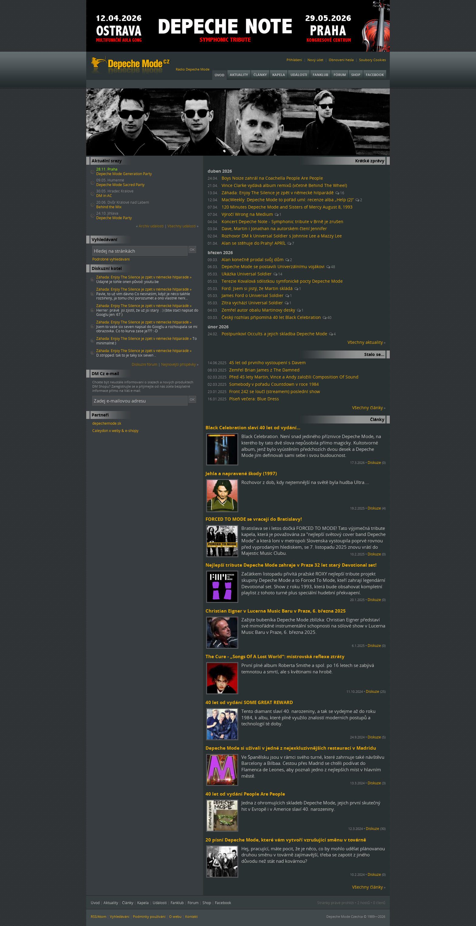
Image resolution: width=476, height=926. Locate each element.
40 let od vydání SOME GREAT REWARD (249, 702)
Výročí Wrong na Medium (247, 214)
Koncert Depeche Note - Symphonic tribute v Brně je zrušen (282, 221)
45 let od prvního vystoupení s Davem (267, 362)
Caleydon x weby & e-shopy (115, 430)
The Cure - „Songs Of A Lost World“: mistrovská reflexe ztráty (275, 656)
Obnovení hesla (341, 59)
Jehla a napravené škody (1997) (241, 473)
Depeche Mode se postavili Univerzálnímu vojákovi (273, 266)
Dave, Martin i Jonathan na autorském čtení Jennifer (274, 228)
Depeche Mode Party (114, 217)
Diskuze (374, 462)
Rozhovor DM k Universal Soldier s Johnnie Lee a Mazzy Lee (282, 236)
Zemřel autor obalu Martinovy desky (258, 310)
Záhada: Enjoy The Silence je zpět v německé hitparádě (278, 192)
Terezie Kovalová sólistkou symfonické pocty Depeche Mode (282, 281)
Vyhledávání (119, 916)
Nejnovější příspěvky (178, 364)
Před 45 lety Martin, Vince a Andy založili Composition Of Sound (294, 377)
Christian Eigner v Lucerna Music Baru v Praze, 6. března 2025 (276, 611)
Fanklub (320, 74)
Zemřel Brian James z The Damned (264, 370)
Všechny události (182, 226)
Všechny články (367, 407)
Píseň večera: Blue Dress (254, 399)
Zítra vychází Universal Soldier (252, 303)
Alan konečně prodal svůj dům (253, 259)
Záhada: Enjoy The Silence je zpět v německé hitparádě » (144, 277)
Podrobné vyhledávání (111, 259)
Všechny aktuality (365, 342)
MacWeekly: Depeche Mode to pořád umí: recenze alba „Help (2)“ (288, 199)
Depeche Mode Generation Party (124, 173)
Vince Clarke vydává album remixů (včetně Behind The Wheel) (284, 185)
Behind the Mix (108, 206)
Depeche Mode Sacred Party (120, 184)
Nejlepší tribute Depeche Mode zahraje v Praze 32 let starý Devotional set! (291, 565)
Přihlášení (294, 59)
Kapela (278, 74)
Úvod (219, 75)
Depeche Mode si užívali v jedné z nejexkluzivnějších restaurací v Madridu (291, 748)
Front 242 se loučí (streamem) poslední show (274, 391)
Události (299, 74)
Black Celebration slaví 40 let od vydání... (253, 427)
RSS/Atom (98, 916)
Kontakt (191, 916)
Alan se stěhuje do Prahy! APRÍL (254, 243)
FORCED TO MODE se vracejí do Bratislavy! (254, 519)
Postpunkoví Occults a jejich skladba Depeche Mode (274, 334)
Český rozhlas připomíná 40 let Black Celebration (271, 317)
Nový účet (315, 59)
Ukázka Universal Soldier (247, 274)
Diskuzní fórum (144, 364)
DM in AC (104, 195)
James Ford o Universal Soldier (253, 295)
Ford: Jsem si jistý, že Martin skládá (257, 288)
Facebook (375, 74)
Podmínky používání (149, 916)
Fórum (340, 74)
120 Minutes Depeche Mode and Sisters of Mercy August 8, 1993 (287, 207)
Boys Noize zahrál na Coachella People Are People (272, 178)
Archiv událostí (151, 226)
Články (260, 74)
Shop (355, 74)
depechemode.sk (106, 423)
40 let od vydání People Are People (245, 794)
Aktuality (239, 74)
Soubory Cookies (372, 59)
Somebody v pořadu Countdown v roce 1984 (274, 384)
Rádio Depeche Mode (192, 69)
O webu (175, 916)
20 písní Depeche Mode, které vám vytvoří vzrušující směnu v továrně (286, 840)
